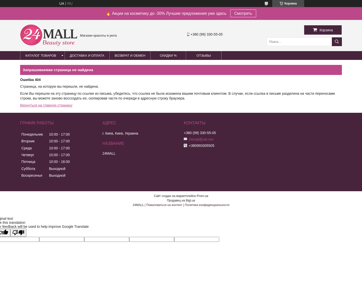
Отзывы (204, 55)
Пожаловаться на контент (164, 205)
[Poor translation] (18, 233)
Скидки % (168, 55)
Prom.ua (202, 196)
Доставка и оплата (87, 55)
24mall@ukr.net (201, 139)
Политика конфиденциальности (207, 205)
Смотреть (243, 13)
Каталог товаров (40, 55)
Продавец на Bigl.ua (181, 200)
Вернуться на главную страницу (46, 105)
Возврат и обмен (130, 55)
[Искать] (337, 41)
